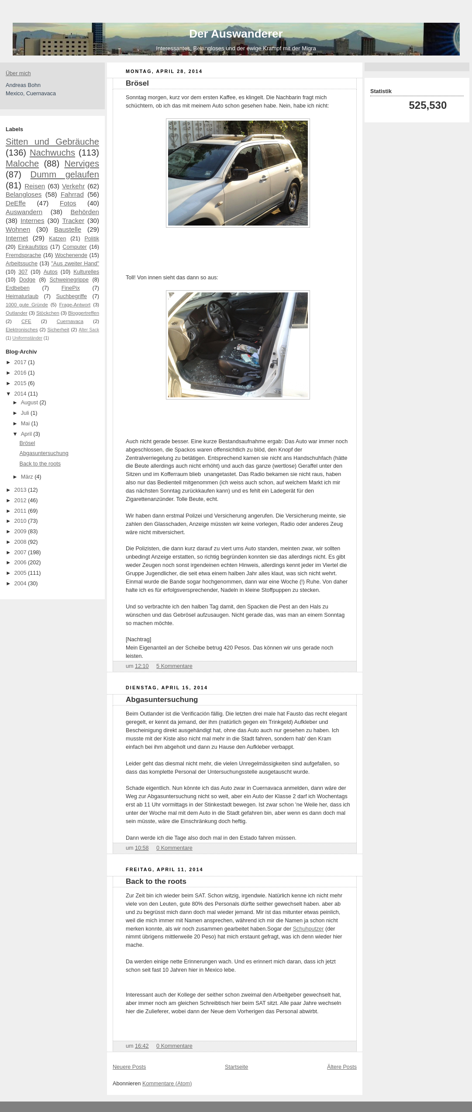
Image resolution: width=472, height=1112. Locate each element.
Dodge (27, 280)
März (28, 477)
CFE (26, 321)
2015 (21, 383)
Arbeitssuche (22, 264)
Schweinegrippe (69, 280)
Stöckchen (47, 313)
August (30, 403)
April (27, 434)
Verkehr (73, 186)
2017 (21, 362)
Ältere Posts (342, 1067)
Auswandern (24, 211)
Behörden (84, 211)
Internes (33, 220)
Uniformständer (27, 338)
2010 (21, 521)
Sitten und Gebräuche (52, 141)
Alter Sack (89, 329)
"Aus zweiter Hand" (75, 264)
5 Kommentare (174, 666)
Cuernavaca (70, 321)
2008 (21, 542)
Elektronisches (22, 329)
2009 (21, 531)
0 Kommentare (174, 848)
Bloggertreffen (83, 313)
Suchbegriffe (71, 296)
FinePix (71, 288)
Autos (51, 272)
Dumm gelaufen (65, 174)
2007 (21, 552)
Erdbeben (18, 288)
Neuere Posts (129, 1067)
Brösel (27, 443)
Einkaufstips (33, 247)
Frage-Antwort (74, 304)
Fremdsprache (23, 255)
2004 (21, 583)
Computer (74, 247)
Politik (91, 239)
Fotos (68, 203)
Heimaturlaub (22, 296)
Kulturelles (86, 272)
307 (23, 272)
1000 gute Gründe (27, 304)
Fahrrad (72, 194)
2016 (21, 373)
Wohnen (18, 229)
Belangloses (23, 194)
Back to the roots (40, 464)
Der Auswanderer (236, 33)
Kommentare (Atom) (167, 1084)
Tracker (73, 220)
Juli (26, 413)
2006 (21, 562)
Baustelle (67, 229)
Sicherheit (58, 329)
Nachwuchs (52, 152)
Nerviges (81, 163)
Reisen (34, 186)
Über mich (18, 73)
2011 (21, 511)
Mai (26, 423)
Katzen (57, 239)
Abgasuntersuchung (44, 453)
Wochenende (71, 255)
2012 (21, 500)
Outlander (17, 313)
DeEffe (16, 203)
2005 (21, 573)
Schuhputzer (308, 929)
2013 (21, 490)
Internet (17, 238)
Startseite (236, 1067)
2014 (21, 394)
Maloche (22, 163)
